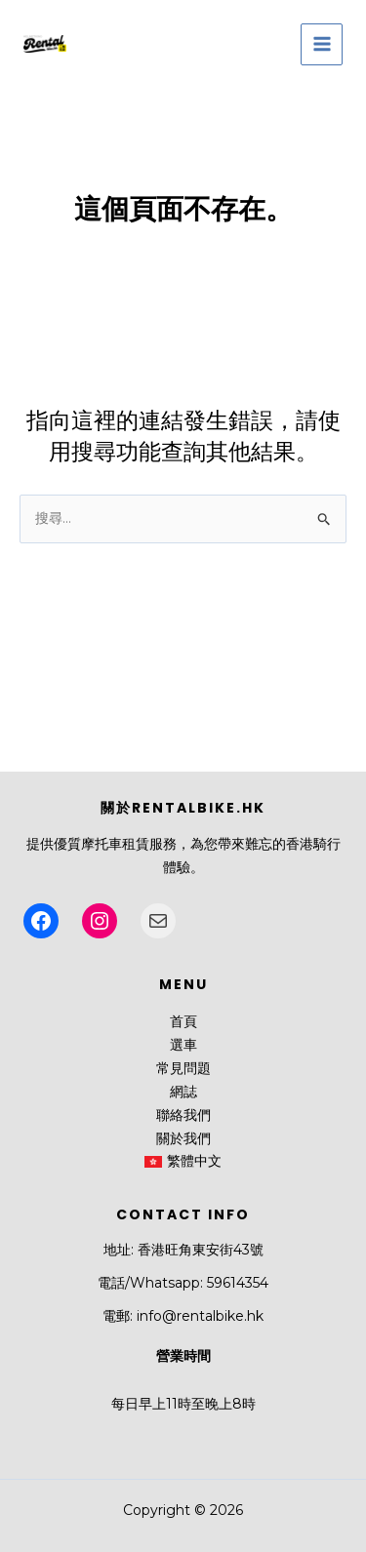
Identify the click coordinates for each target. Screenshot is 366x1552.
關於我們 (183, 1138)
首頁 (183, 1021)
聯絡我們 (183, 1115)
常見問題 (183, 1068)
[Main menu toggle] (322, 44)
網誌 (183, 1091)
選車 (183, 1045)
